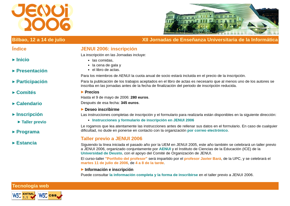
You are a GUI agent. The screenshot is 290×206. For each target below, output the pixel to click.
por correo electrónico (207, 130)
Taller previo (34, 122)
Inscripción (29, 114)
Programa (27, 131)
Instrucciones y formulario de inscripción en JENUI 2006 (143, 120)
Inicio (22, 59)
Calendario (29, 103)
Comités (26, 92)
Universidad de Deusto (101, 153)
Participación (31, 81)
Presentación (31, 71)
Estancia (26, 143)
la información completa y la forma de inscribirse (153, 175)
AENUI (165, 149)
